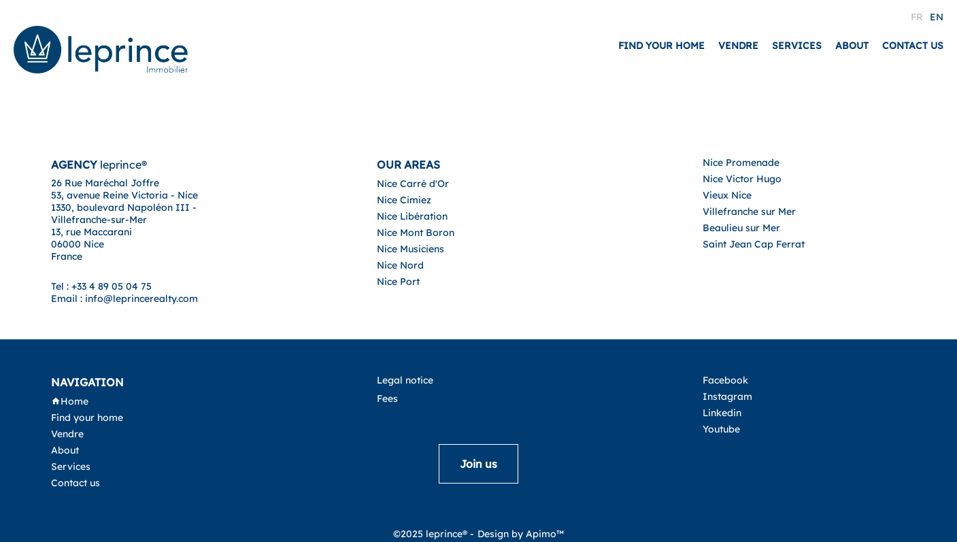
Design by (520, 534)
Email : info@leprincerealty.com (124, 298)
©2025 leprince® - (433, 534)
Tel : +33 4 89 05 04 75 (101, 286)
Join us (478, 464)
